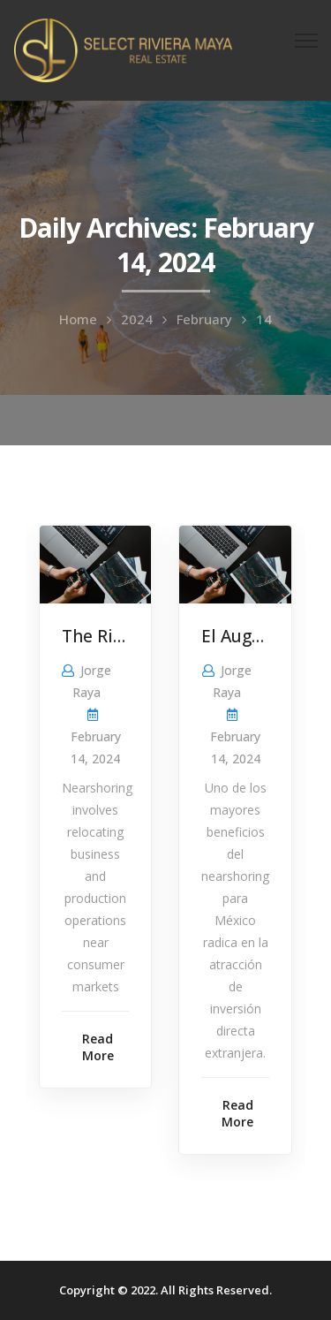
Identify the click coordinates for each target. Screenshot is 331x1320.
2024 (137, 319)
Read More (98, 1047)
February (204, 319)
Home (78, 319)
